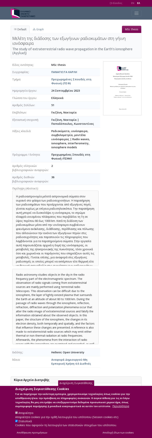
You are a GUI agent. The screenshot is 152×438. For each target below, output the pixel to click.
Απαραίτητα (25, 414)
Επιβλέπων (19, 112)
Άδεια (16, 359)
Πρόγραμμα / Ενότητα (26, 154)
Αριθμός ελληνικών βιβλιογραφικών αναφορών (30, 168)
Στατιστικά (25, 422)
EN (132, 3)
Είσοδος (116, 3)
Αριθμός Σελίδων (23, 105)
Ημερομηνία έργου (24, 90)
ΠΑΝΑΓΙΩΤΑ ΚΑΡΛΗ (64, 72)
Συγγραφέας (20, 72)
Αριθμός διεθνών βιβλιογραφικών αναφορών (30, 179)
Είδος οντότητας (22, 65)
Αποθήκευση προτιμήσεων (32, 433)
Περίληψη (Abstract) (25, 188)
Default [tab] (20, 29)
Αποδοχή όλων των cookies (118, 433)
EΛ (138, 3)
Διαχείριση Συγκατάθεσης (76, 384)
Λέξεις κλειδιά (21, 131)
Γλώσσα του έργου (24, 98)
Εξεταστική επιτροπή (25, 120)
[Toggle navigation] (136, 13)
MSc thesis (131, 29)
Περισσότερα (120, 407)
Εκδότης (17, 352)
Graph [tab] (38, 29)
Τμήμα (16, 79)
